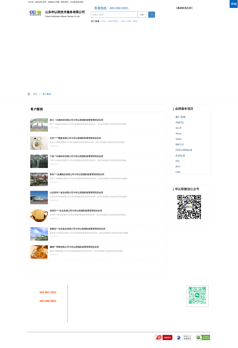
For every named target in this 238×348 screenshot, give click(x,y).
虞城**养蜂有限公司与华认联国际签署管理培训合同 (74, 247)
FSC (104, 21)
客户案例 (46, 94)
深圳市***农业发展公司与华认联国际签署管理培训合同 (76, 211)
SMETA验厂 (114, 21)
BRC (135, 21)
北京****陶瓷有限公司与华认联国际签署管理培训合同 (75, 138)
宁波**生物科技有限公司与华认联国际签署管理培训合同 (76, 156)
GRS (128, 21)
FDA (123, 21)
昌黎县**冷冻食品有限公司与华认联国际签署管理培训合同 (77, 229)
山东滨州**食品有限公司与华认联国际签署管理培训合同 (76, 192)
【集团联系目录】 (184, 8)
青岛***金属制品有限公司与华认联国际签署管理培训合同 (77, 174)
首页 (35, 94)
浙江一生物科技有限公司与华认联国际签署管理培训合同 (76, 120)
